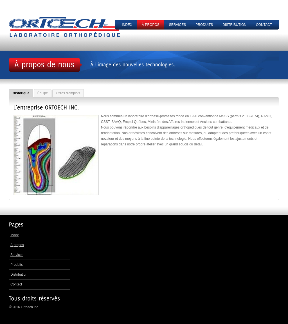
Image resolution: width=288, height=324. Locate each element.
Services (177, 25)
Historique (21, 93)
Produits (204, 25)
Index (127, 25)
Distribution (234, 25)
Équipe (42, 93)
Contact (264, 25)
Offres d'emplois (68, 93)
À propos (150, 25)
